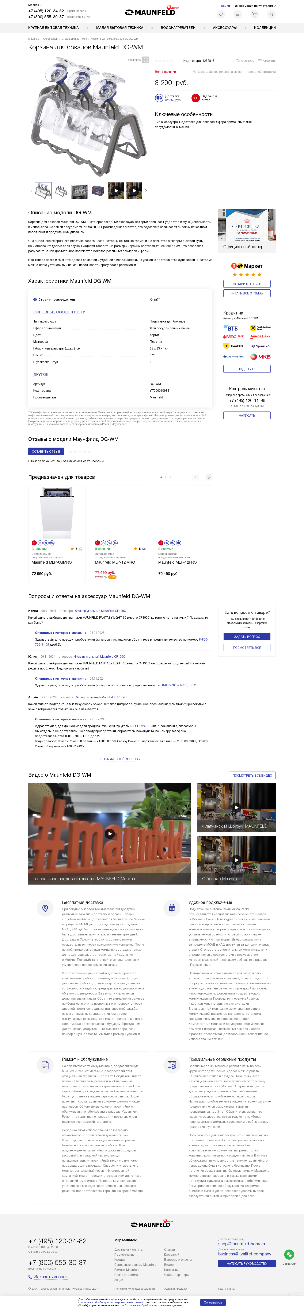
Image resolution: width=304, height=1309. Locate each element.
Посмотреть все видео (252, 775)
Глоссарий (171, 1254)
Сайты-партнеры (176, 1275)
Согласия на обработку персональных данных (153, 1305)
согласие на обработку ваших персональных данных (110, 1302)
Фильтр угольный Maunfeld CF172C (101, 697)
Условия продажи (175, 1288)
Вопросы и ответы (178, 1259)
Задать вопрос (247, 636)
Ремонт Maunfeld (126, 1269)
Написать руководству (247, 1263)
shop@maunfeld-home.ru (242, 1244)
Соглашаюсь (213, 1302)
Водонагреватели (178, 28)
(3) (80, 548)
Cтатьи (169, 1249)
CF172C (140, 726)
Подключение (124, 1254)
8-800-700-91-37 (174, 685)
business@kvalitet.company (244, 1254)
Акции (225, 5)
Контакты (171, 1269)
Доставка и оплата (128, 1249)
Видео (169, 1264)
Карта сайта (226, 1288)
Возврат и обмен (127, 1275)
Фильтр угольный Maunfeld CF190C (100, 611)
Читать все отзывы (247, 293)
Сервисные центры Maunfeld (135, 1264)
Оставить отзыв (247, 284)
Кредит (119, 1259)
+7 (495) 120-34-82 (46, 11)
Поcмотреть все (247, 647)
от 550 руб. (173, 100)
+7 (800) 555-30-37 (46, 17)
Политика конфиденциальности (135, 1288)
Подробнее (247, 369)
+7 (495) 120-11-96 (247, 400)
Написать (247, 415)
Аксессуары (225, 28)
